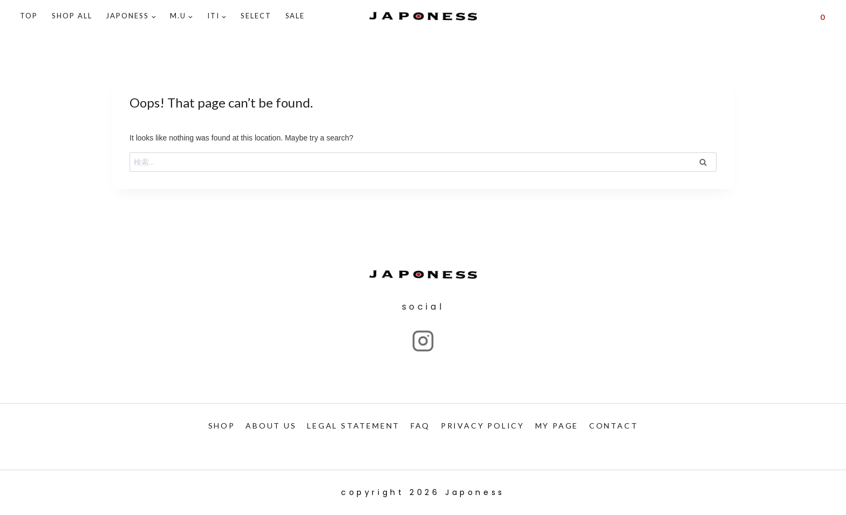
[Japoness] (423, 16)
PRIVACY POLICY (482, 425)
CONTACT (613, 425)
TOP (29, 15)
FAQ (420, 425)
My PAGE (557, 425)
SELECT (256, 15)
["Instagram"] (423, 341)
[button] (153, 16)
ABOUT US (270, 425)
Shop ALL (72, 15)
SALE (295, 15)
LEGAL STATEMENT (353, 425)
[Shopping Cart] (822, 16)
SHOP (221, 425)
